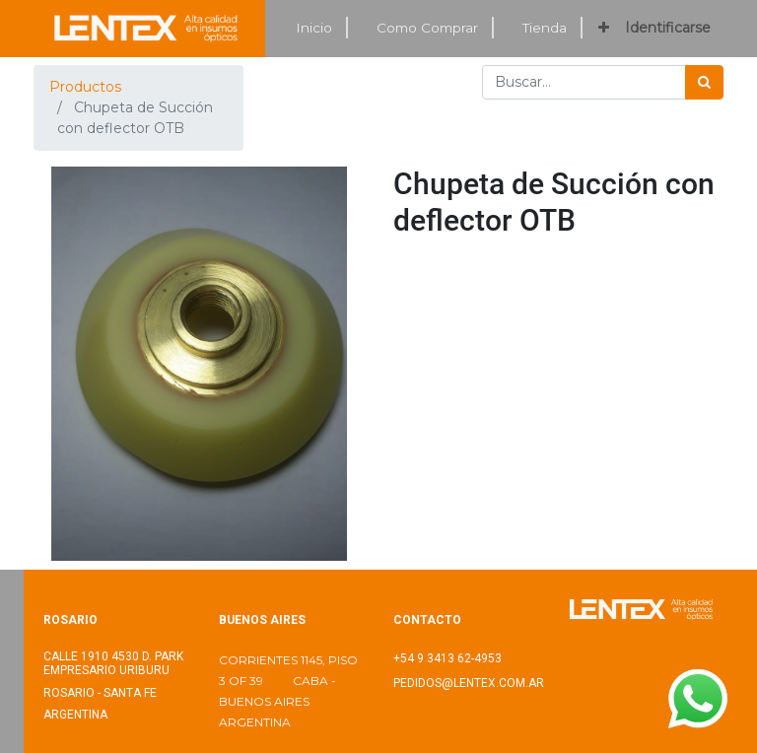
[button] (603, 28)
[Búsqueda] (704, 82)
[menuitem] (314, 28)
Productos (85, 87)
